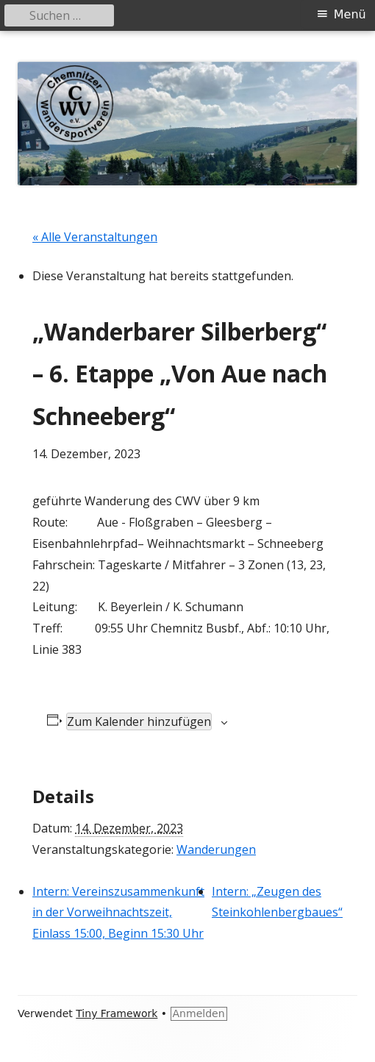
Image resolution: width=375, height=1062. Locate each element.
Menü (350, 14)
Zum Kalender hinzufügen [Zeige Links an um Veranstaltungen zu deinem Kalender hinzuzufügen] (139, 721)
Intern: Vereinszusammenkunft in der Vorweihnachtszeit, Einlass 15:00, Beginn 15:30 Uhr (118, 912)
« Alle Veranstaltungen (94, 237)
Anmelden (199, 1013)
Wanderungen (216, 849)
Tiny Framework (116, 1013)
